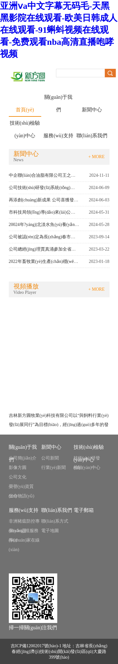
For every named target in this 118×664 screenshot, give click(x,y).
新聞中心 (92, 109)
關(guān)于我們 (58, 99)
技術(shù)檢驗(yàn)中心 (25, 124)
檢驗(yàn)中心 (87, 467)
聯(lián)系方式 (54, 521)
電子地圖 (50, 530)
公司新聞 (50, 458)
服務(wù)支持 (58, 135)
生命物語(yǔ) (21, 496)
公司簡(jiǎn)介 (23, 458)
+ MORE (96, 156)
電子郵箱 (84, 510)
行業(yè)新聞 (53, 467)
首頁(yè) (25, 109)
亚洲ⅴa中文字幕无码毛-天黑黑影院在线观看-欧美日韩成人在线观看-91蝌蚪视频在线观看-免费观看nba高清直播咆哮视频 (58, 30)
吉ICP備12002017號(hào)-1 (36, 645)
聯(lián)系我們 (92, 135)
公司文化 (17, 477)
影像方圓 (17, 467)
